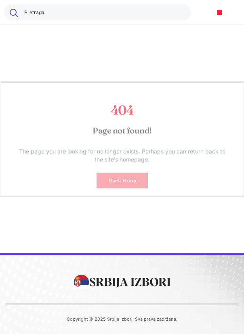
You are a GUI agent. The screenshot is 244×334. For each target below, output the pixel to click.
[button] (219, 12)
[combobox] (97, 12)
